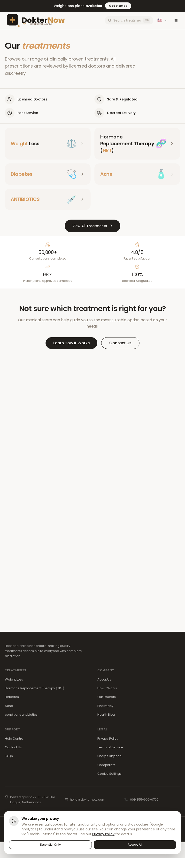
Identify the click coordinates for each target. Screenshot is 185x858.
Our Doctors (106, 697)
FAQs (9, 756)
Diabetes (12, 697)
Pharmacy (105, 706)
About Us (104, 679)
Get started (118, 6)
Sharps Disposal (109, 756)
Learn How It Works (71, 343)
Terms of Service (110, 747)
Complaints (106, 765)
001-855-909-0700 (144, 799)
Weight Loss (14, 679)
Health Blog (106, 714)
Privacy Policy (107, 738)
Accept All (135, 845)
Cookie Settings (109, 773)
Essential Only (50, 845)
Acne (9, 706)
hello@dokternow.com (87, 799)
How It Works (107, 688)
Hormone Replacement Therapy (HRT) (34, 688)
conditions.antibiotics (21, 714)
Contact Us (120, 343)
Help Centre (14, 738)
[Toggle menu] (175, 20)
